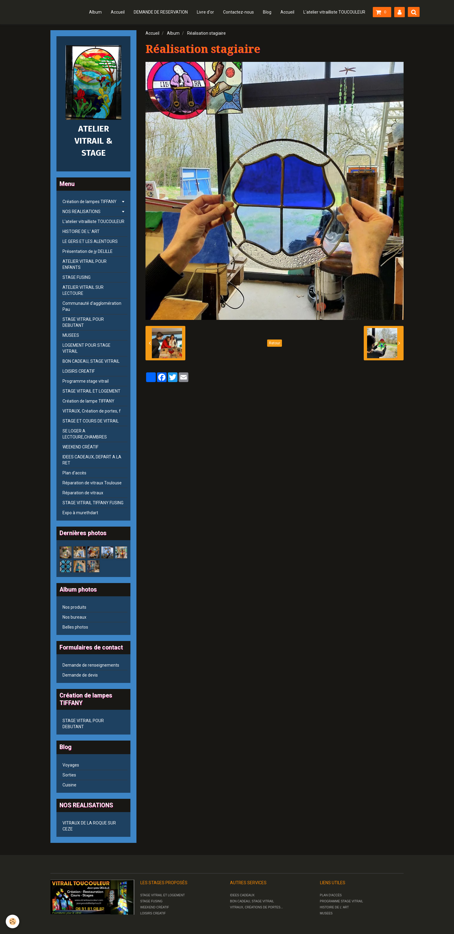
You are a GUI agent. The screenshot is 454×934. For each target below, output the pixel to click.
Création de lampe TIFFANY (88, 401)
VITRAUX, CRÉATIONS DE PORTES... (256, 907)
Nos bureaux (74, 617)
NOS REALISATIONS (81, 211)
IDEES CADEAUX (242, 895)
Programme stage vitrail (85, 381)
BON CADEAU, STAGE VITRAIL (91, 361)
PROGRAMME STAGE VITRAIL (341, 901)
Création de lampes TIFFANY (89, 201)
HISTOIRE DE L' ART (81, 231)
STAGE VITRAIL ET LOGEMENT (91, 391)
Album (95, 12)
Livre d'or (205, 12)
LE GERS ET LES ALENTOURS (90, 241)
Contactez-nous (238, 12)
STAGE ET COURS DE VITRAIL (90, 421)
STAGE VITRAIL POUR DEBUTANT (83, 322)
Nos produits (74, 607)
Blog (267, 12)
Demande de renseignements (90, 665)
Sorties (69, 775)
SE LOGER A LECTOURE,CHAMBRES (84, 434)
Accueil (118, 12)
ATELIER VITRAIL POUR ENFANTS (84, 264)
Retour (274, 343)
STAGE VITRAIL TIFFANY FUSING (92, 502)
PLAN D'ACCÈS (331, 895)
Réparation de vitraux (82, 492)
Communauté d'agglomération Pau (91, 306)
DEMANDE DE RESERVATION (161, 12)
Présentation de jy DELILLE (87, 251)
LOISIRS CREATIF (78, 371)
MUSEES (70, 335)
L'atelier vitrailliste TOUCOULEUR (334, 12)
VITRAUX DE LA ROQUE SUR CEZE (89, 826)
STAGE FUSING (76, 277)
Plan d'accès (74, 472)
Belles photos (75, 627)
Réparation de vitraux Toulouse (92, 482)
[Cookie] (13, 921)
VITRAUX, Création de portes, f (91, 411)
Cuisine (69, 785)
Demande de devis (80, 675)
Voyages (70, 765)
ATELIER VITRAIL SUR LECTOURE (83, 290)
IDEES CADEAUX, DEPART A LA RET (91, 459)
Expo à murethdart (80, 512)
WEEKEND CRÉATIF (80, 447)
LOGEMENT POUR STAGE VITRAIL (86, 348)
